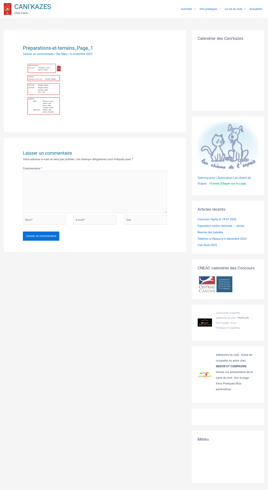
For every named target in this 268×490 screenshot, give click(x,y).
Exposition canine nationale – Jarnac (220, 226)
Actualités (256, 9)
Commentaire (32, 168)
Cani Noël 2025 (207, 245)
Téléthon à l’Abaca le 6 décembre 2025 (221, 239)
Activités (186, 9)
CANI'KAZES (32, 7)
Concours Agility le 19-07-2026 (216, 219)
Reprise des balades (210, 232)
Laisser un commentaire (38, 54)
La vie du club (233, 9)
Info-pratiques (208, 9)
